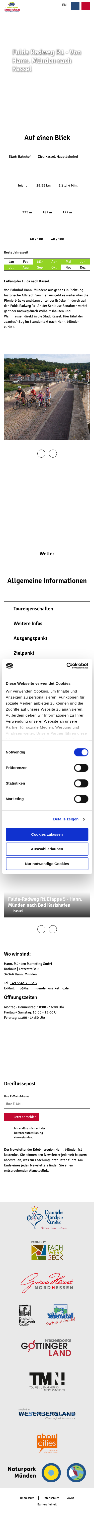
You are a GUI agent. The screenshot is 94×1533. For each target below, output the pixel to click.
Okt (54, 267)
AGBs (70, 1498)
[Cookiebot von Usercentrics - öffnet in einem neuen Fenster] (67, 665)
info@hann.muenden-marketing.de (42, 988)
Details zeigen (65, 819)
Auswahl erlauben (47, 849)
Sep (40, 267)
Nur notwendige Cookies (47, 864)
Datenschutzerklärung (28, 1133)
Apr (54, 262)
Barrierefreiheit (47, 1504)
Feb (25, 262)
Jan (11, 262)
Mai (68, 262)
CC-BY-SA (92, 82)
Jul (11, 267)
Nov (68, 267)
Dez (82, 267)
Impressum (27, 1498)
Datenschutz (51, 1498)
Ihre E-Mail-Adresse (16, 1096)
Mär (40, 262)
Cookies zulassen (47, 834)
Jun (82, 262)
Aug (26, 267)
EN (62, 5)
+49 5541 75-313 (23, 983)
